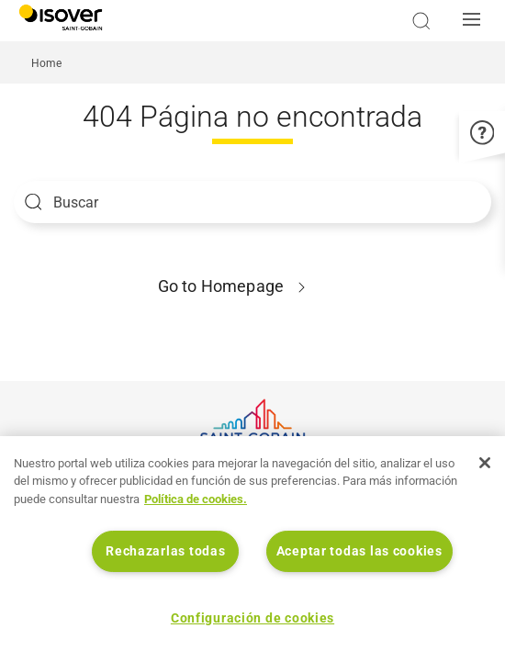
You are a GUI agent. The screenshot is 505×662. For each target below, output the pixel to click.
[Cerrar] (485, 463)
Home (46, 63)
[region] (252, 549)
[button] (476, 21)
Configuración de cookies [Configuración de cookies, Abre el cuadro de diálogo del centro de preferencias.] (252, 618)
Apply (33, 201)
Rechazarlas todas (165, 551)
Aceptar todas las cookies (359, 551)
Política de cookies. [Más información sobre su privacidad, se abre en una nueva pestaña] (195, 499)
